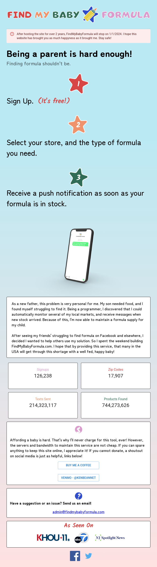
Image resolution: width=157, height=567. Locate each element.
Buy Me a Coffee (78, 465)
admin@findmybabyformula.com (78, 511)
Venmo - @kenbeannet (78, 477)
